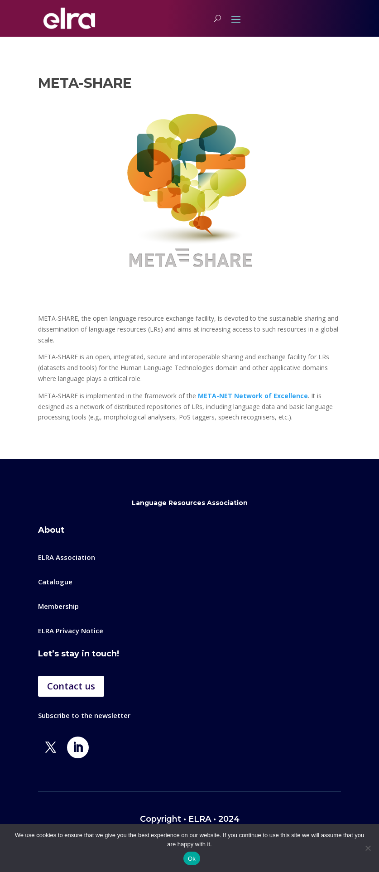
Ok (192, 858)
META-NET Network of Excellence (253, 395)
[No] (367, 848)
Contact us (71, 686)
